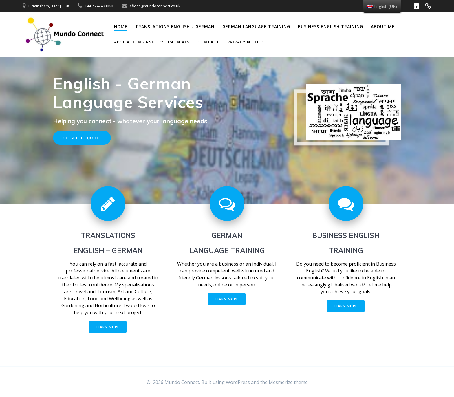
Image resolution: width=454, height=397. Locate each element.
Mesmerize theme (288, 382)
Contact (208, 42)
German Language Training (256, 26)
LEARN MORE (108, 327)
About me (383, 26)
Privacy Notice (245, 42)
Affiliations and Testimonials (152, 42)
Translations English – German (175, 26)
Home (120, 26)
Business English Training (330, 26)
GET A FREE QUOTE (83, 138)
